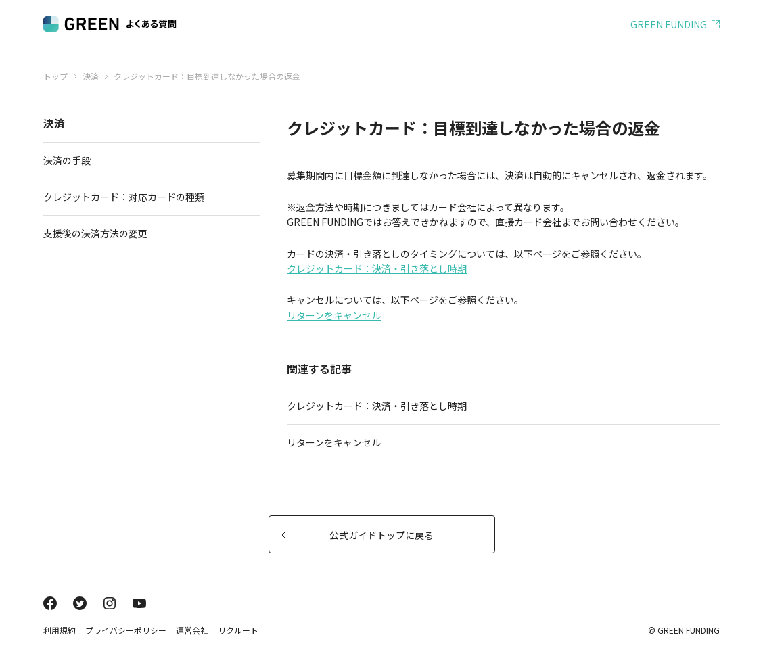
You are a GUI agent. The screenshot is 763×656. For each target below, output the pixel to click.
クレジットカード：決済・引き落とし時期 (377, 268)
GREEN (668, 24)
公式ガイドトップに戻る (357, 535)
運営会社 (192, 630)
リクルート (238, 630)
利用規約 (59, 630)
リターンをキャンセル (334, 315)
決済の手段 (146, 160)
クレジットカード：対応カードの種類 (146, 197)
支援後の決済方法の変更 (146, 233)
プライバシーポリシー (125, 630)
